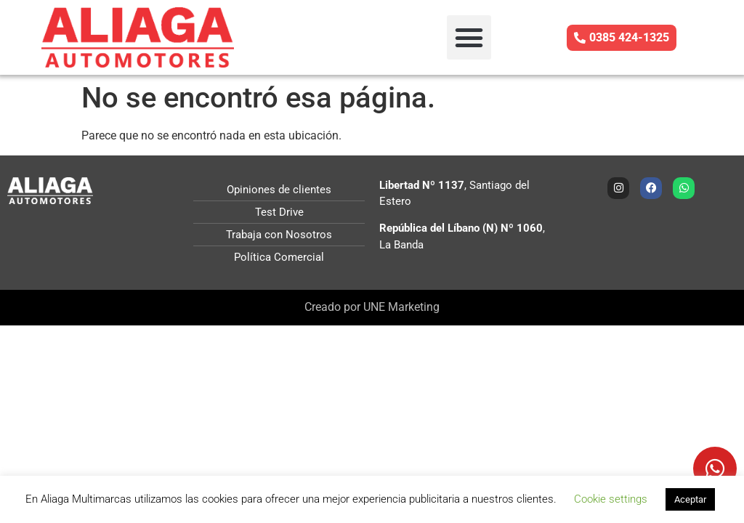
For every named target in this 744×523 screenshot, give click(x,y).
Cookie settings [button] (610, 499)
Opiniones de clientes (279, 189)
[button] (469, 37)
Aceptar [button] (690, 499)
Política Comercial (279, 257)
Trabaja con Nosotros (279, 234)
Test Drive (279, 212)
